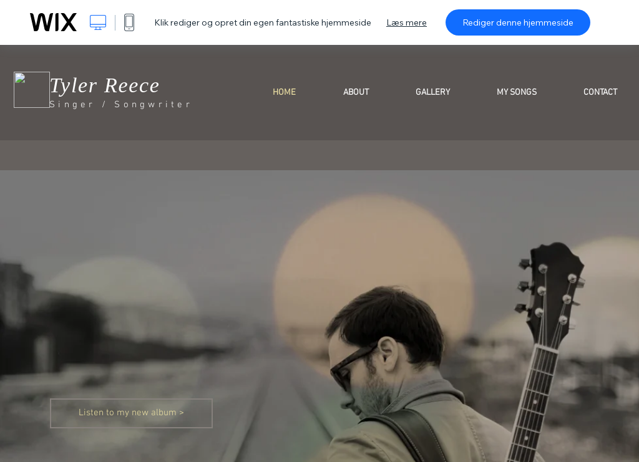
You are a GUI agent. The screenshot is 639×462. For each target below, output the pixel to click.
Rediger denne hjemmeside (517, 22)
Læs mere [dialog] (406, 22)
